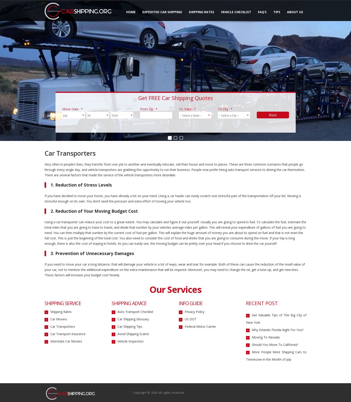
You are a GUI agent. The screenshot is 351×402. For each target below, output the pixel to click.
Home (131, 12)
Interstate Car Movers (66, 341)
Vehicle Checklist (236, 12)
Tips (276, 12)
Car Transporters (62, 327)
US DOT (191, 319)
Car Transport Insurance (68, 334)
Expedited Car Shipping (162, 12)
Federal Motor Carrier (200, 327)
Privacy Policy (194, 312)
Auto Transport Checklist (135, 312)
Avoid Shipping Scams (133, 334)
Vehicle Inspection (130, 341)
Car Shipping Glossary (133, 319)
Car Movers (58, 319)
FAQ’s (262, 12)
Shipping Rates (201, 12)
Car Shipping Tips (130, 327)
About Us (295, 12)
